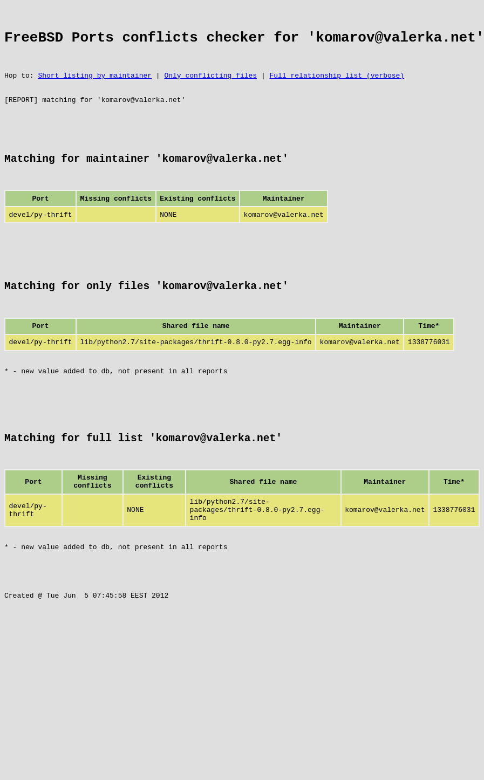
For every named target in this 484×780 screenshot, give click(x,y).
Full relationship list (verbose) (336, 86)
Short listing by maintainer (95, 86)
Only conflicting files (210, 86)
